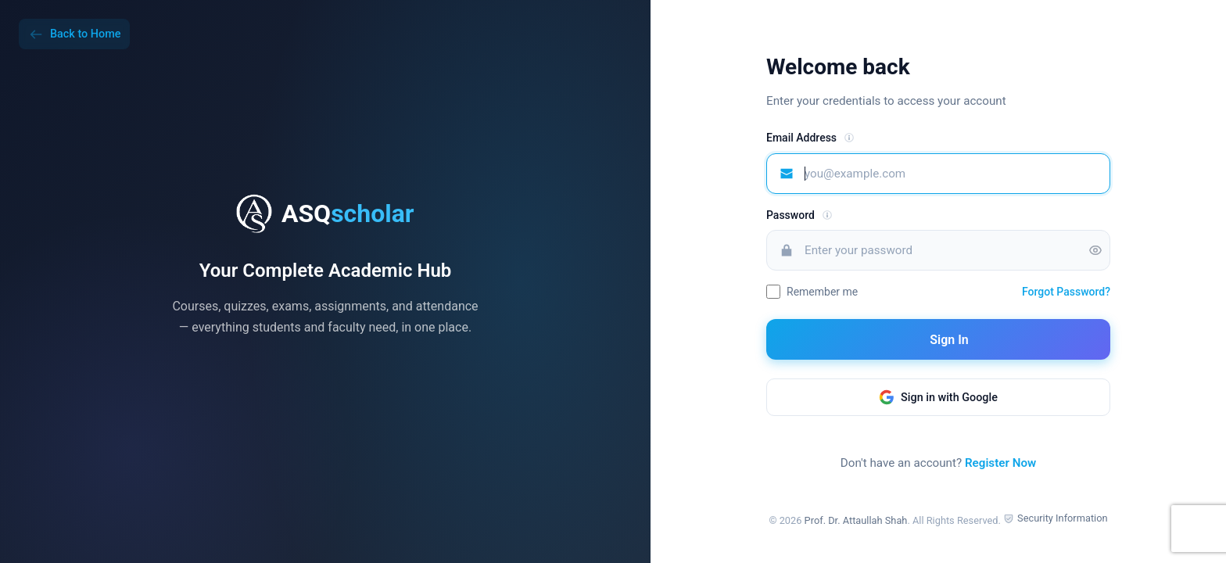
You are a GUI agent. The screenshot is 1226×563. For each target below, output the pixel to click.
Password (790, 215)
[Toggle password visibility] (1095, 250)
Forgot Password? (1066, 291)
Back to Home (74, 34)
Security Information (1062, 518)
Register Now (1000, 463)
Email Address (801, 137)
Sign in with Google (938, 397)
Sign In (938, 339)
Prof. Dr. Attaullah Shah (856, 520)
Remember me (822, 291)
